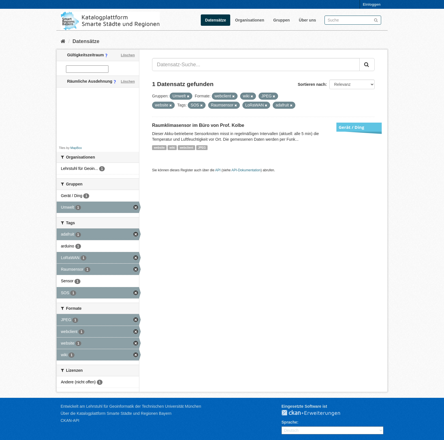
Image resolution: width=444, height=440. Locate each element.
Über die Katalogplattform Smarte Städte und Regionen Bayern (116, 413)
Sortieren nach (311, 84)
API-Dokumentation (246, 170)
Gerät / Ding (351, 127)
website (159, 147)
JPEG (202, 147)
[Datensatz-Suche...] (256, 64)
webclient (186, 147)
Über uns (307, 20)
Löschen (128, 55)
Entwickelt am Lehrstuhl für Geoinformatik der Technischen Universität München (131, 406)
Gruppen (281, 20)
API (218, 170)
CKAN (315, 413)
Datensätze (215, 20)
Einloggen (372, 4)
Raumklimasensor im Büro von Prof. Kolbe (198, 125)
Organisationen (249, 20)
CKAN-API (70, 420)
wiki (172, 147)
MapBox (76, 147)
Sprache (289, 422)
